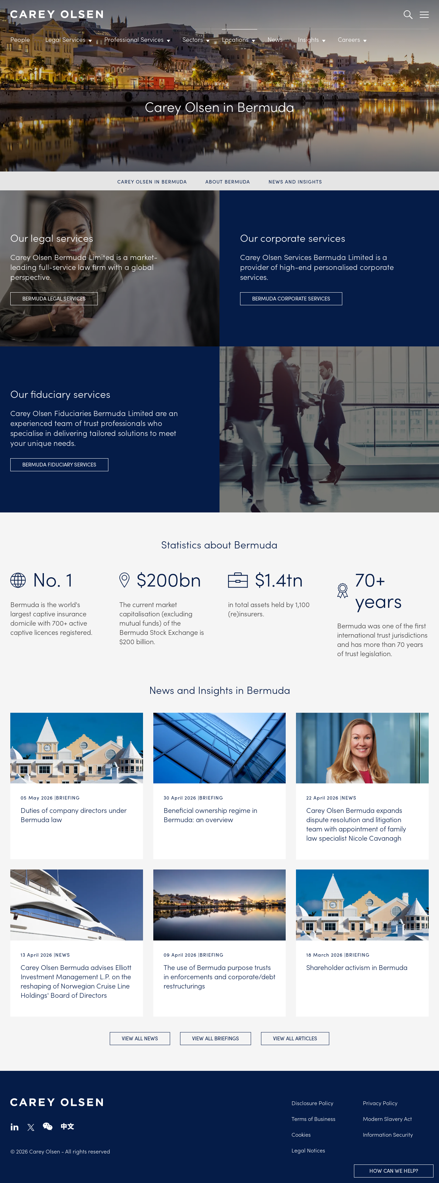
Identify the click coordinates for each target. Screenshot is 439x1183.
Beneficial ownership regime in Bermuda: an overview (210, 814)
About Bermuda (227, 181)
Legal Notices (308, 1150)
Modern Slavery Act (387, 1118)
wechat (47, 1126)
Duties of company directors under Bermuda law (73, 814)
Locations (235, 39)
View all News (139, 1038)
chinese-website (67, 1126)
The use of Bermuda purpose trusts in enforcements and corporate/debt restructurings (219, 976)
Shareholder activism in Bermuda (356, 967)
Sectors (192, 39)
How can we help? (393, 1170)
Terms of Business (313, 1118)
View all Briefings (215, 1038)
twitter (30, 1127)
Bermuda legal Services (54, 298)
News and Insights (295, 181)
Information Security (388, 1134)
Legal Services (65, 39)
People (20, 39)
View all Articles (295, 1038)
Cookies (301, 1134)
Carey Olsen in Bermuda (152, 181)
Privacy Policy (380, 1103)
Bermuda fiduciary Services (59, 464)
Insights (308, 39)
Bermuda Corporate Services (291, 298)
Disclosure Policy (312, 1103)
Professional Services (134, 39)
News (275, 39)
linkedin (14, 1126)
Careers (349, 39)
